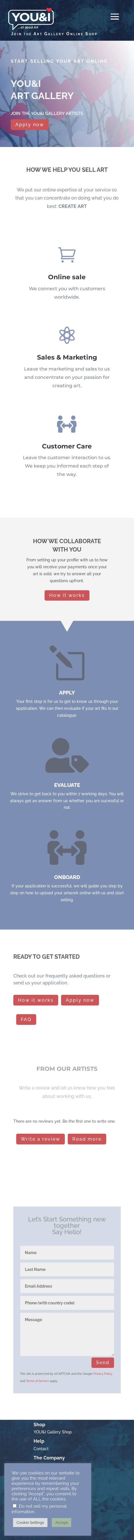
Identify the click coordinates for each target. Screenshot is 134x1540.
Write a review (40, 1139)
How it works (67, 595)
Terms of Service (37, 1381)
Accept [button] (61, 1522)
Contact (41, 1453)
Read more (87, 1139)
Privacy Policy (102, 1373)
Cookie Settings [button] (30, 1522)
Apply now (30, 123)
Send (102, 1362)
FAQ (26, 1019)
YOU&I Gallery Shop (53, 1437)
